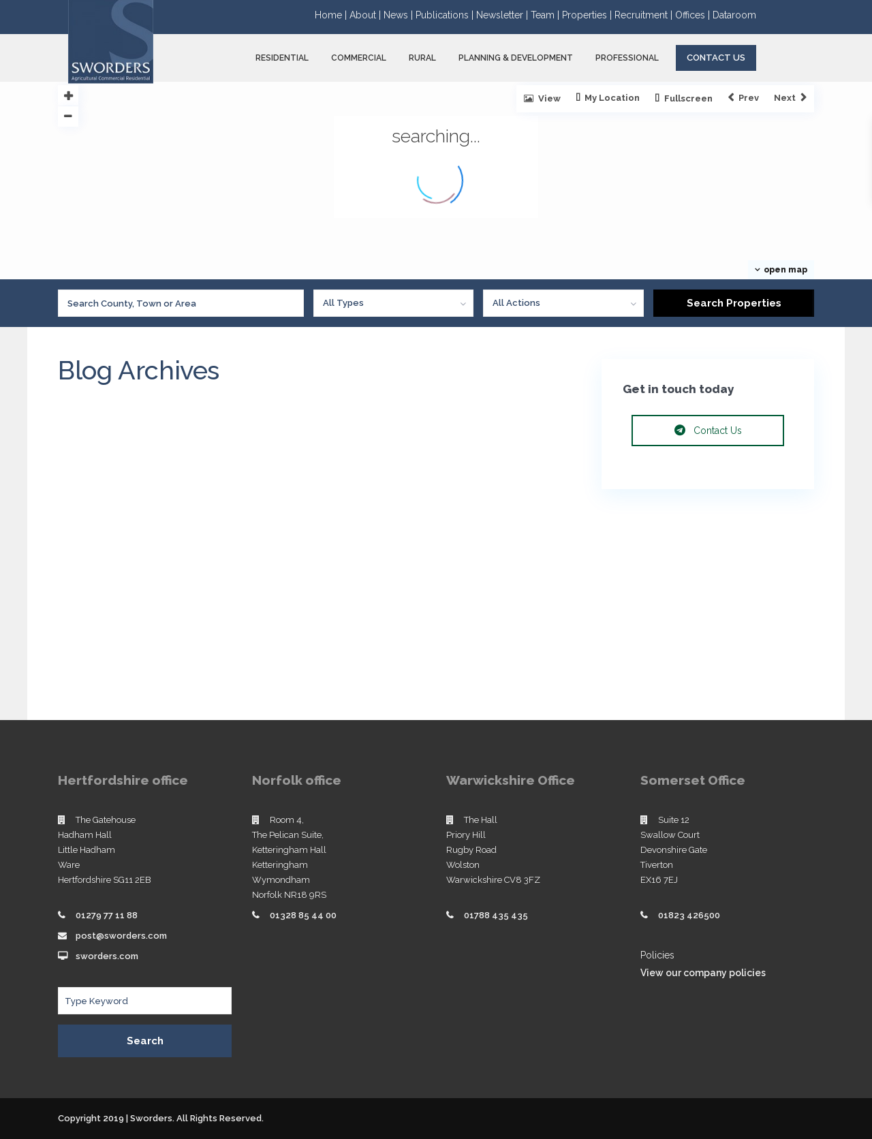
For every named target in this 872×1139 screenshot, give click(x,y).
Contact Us (716, 57)
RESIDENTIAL (282, 58)
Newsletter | (503, 15)
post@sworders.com (121, 936)
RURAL (422, 58)
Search (145, 1041)
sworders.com (107, 956)
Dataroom (734, 15)
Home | (332, 15)
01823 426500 (689, 915)
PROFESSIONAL (627, 58)
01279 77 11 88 (107, 915)
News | (400, 15)
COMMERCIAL (358, 58)
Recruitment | (644, 15)
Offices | (694, 15)
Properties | (588, 15)
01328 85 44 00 (303, 915)
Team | (546, 15)
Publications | (446, 15)
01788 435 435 (496, 915)
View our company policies (703, 972)
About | (366, 15)
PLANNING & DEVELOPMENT (515, 58)
